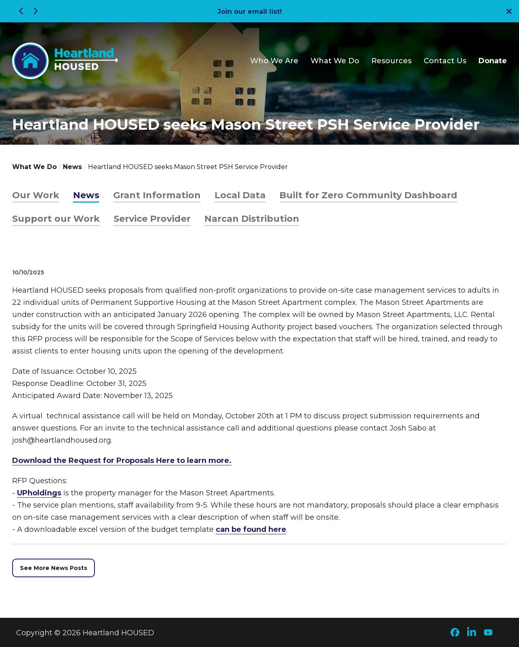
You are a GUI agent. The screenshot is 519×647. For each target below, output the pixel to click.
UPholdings (39, 492)
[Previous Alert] (22, 11)
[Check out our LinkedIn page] (473, 632)
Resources (391, 61)
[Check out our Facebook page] (456, 633)
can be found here (251, 529)
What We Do (335, 61)
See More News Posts (53, 568)
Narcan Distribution (251, 218)
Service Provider (152, 218)
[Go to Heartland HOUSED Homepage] (65, 60)
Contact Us (445, 61)
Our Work (35, 195)
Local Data (240, 195)
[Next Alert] (34, 11)
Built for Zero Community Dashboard (368, 195)
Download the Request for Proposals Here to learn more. (122, 460)
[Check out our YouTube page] (489, 633)
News (72, 167)
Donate (492, 61)
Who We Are (274, 61)
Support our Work (56, 218)
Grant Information (157, 195)
